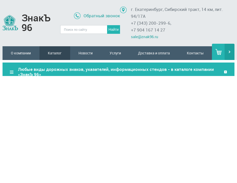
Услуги (115, 53)
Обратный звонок (102, 16)
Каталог (55, 53)
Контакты (195, 53)
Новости (85, 53)
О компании (21, 53)
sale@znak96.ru (144, 36)
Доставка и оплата (154, 53)
